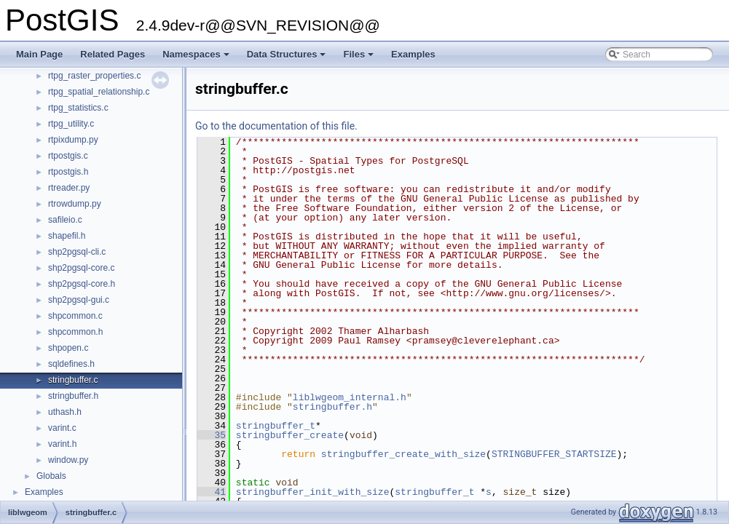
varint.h (62, 444)
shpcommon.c (75, 316)
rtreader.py (69, 188)
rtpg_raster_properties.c (94, 76)
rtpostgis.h (68, 172)
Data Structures (287, 58)
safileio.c (65, 220)
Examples (413, 54)
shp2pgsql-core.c (81, 268)
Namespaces (197, 58)
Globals (51, 476)
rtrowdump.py (74, 204)
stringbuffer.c (73, 380)
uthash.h (65, 412)
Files (359, 58)
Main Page (39, 54)
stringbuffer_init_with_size (313, 492)
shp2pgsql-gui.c (78, 300)
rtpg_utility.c (71, 124)
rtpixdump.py (73, 140)
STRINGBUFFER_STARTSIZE (554, 454)
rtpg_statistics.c (78, 108)
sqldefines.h (71, 364)
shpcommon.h (75, 332)
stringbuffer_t (275, 425)
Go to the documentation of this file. (276, 126)
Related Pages (112, 54)
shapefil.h (66, 236)
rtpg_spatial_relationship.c (98, 92)
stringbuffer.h (73, 396)
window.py (68, 460)
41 (211, 492)
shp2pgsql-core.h (81, 284)
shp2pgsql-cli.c (77, 252)
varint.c (62, 428)
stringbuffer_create (290, 435)
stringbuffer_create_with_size (403, 454)
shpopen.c (68, 348)
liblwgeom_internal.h (349, 397)
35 (211, 435)
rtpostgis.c (68, 156)
